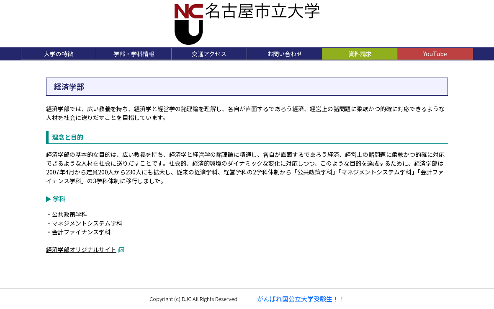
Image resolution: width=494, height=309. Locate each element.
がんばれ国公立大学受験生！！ (301, 298)
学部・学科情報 (133, 53)
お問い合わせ (284, 53)
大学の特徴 (58, 53)
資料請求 (360, 53)
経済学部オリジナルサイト (81, 249)
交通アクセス (209, 53)
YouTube (435, 53)
